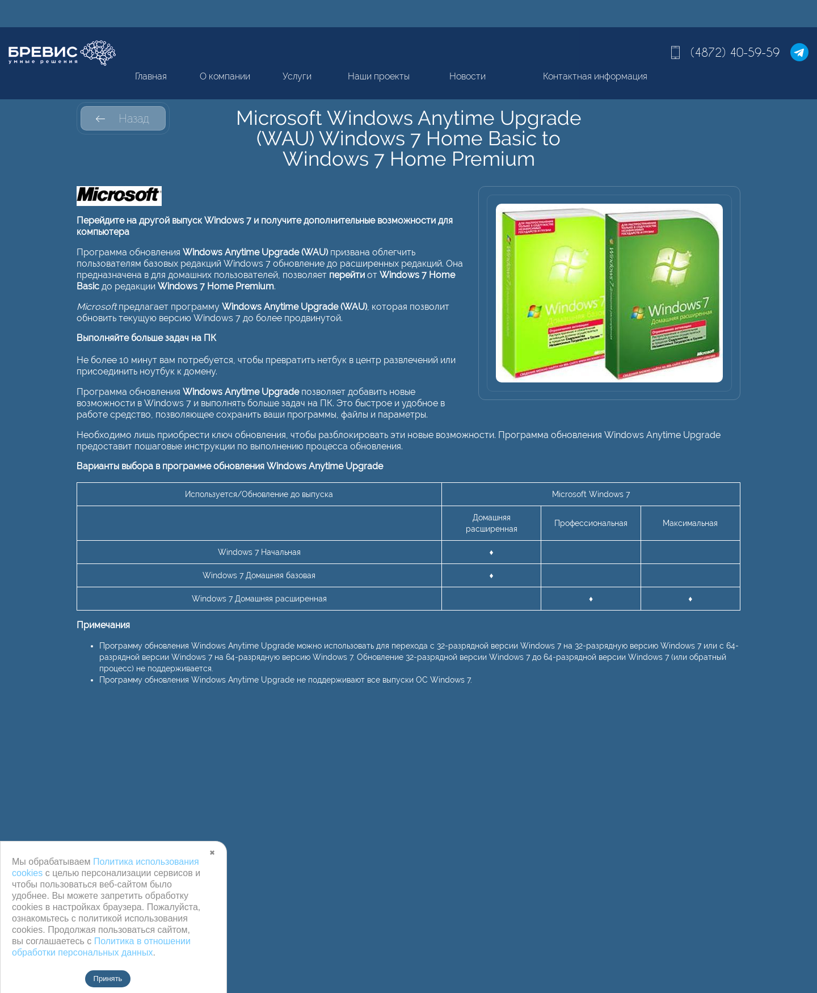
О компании (225, 76)
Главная (151, 76)
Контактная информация (595, 76)
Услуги (297, 76)
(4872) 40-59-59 (735, 52)
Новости (467, 76)
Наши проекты (379, 76)
